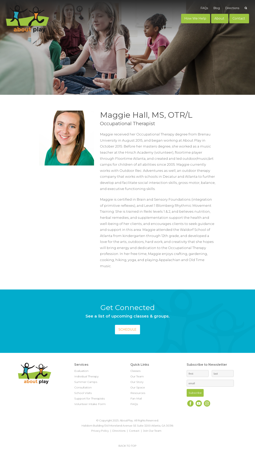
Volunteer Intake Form (90, 404)
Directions (118, 430)
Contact (134, 430)
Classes (135, 371)
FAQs (134, 404)
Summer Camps (85, 382)
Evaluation (81, 371)
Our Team (137, 376)
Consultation (83, 387)
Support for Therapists (89, 398)
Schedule (127, 329)
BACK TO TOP (127, 445)
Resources (137, 393)
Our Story (136, 382)
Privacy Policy (100, 430)
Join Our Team (152, 430)
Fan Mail (136, 398)
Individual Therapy (86, 376)
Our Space (137, 387)
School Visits (83, 393)
